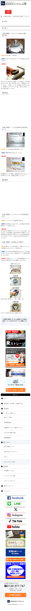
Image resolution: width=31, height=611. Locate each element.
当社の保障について (9, 446)
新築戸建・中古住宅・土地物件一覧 (13, 403)
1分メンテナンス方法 (9, 462)
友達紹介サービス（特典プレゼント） (14, 427)
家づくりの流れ (8, 417)
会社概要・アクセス (9, 470)
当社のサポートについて (10, 451)
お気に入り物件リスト (23, 12)
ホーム (5, 398)
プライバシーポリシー (10, 481)
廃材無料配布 (7, 437)
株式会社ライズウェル (18, 604)
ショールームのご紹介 (10, 475)
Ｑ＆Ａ (5, 456)
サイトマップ (7, 491)
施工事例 (6, 408)
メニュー (8, 12)
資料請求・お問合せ (15, 12)
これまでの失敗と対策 (10, 432)
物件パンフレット (8, 486)
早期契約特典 (7, 422)
